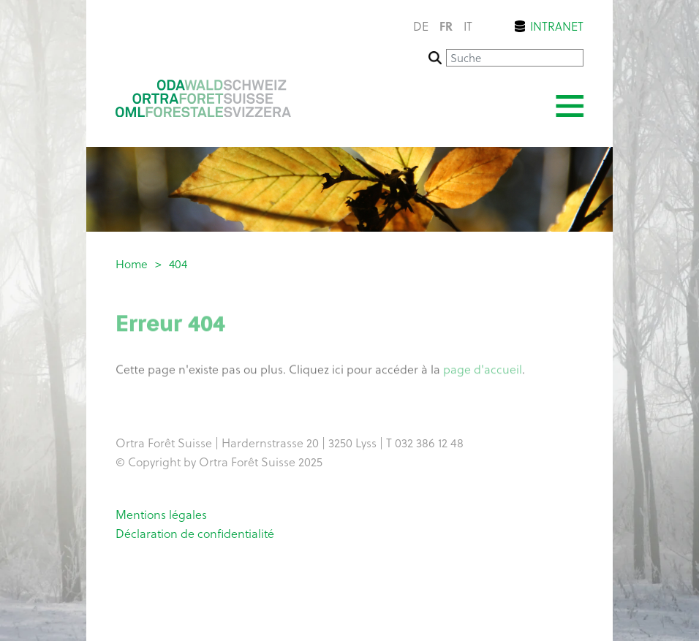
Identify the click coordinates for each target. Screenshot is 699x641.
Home (132, 263)
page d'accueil (482, 370)
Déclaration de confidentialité (195, 533)
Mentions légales (161, 514)
